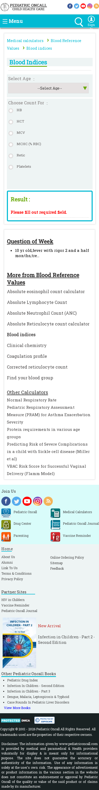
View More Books (17, 708)
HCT (20, 121)
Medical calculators (25, 40)
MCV (21, 132)
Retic (21, 155)
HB (19, 110)
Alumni (7, 562)
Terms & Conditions (16, 573)
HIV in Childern (13, 600)
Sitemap (56, 563)
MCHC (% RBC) (29, 143)
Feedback (57, 568)
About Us (8, 557)
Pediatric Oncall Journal (19, 611)
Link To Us (9, 568)
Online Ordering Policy (67, 557)
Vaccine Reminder (15, 605)
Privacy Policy (12, 579)
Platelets (24, 166)
